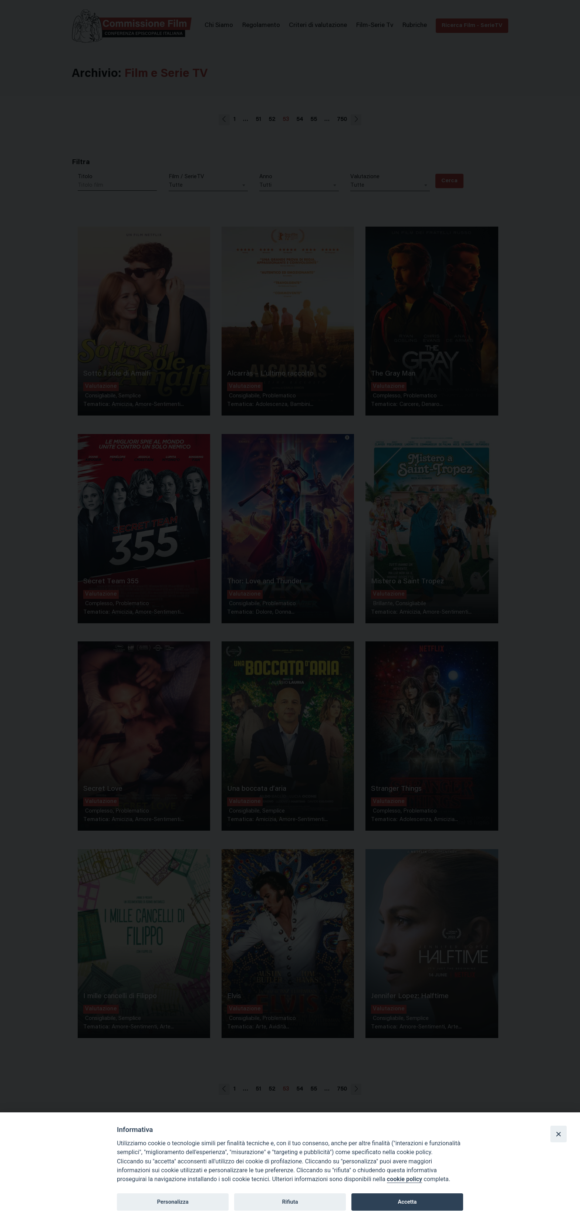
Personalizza (172, 1201)
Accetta (407, 1201)
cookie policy (404, 1179)
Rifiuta (290, 1201)
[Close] (558, 1134)
